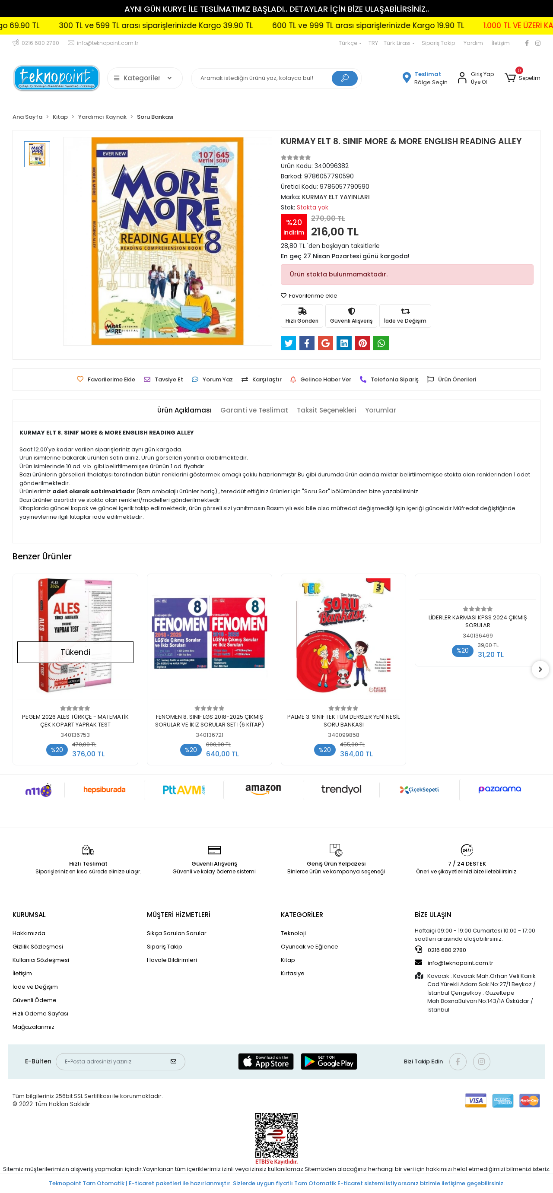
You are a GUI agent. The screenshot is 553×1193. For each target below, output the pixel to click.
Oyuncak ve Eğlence (309, 946)
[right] (540, 669)
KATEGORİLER (302, 914)
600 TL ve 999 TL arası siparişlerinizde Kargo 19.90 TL (406, 25)
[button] (522, 78)
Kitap (288, 960)
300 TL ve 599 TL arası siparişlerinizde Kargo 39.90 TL (194, 25)
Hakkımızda (29, 933)
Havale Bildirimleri (172, 960)
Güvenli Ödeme (35, 1000)
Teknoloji (293, 933)
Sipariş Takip (438, 43)
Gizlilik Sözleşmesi (38, 946)
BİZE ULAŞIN (433, 914)
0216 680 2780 (440, 950)
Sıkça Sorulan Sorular (177, 933)
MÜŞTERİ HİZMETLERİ (178, 914)
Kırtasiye (293, 973)
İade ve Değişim (35, 987)
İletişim (501, 43)
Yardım (473, 43)
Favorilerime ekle (309, 296)
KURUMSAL (29, 914)
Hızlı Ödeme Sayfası (40, 1013)
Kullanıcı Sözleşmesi (41, 960)
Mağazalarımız (33, 1027)
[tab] (184, 410)
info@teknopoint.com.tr (454, 962)
